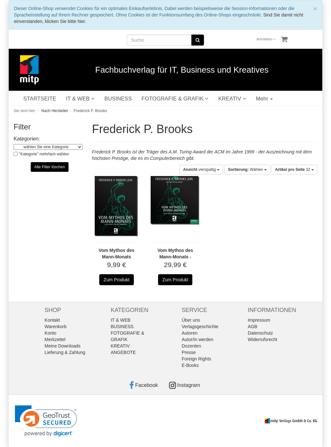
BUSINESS (118, 99)
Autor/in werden (197, 339)
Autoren (190, 333)
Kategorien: (27, 138)
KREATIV (232, 99)
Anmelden (266, 39)
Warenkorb (56, 326)
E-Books (190, 365)
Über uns (191, 320)
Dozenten (191, 345)
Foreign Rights (196, 358)
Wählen (247, 169)
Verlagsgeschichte (200, 326)
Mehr (264, 99)
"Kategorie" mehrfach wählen (44, 154)
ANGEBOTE (123, 352)
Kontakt (52, 320)
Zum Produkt (116, 279)
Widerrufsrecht (262, 339)
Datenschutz (260, 333)
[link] (46, 421)
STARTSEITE (39, 99)
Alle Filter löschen (49, 167)
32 (294, 169)
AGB (253, 326)
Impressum (259, 320)
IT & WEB (80, 99)
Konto (51, 333)
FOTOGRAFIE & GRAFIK (175, 99)
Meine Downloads (62, 345)
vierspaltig (201, 169)
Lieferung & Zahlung (65, 352)
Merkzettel (55, 339)
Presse (189, 352)
